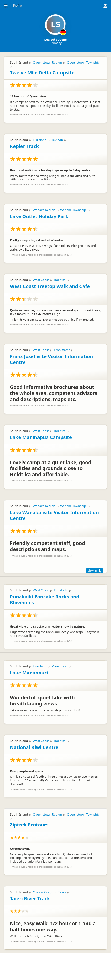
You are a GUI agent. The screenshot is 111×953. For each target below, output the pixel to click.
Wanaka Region (44, 210)
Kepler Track (24, 146)
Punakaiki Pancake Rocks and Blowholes (44, 599)
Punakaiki (61, 590)
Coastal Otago (43, 892)
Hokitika (60, 280)
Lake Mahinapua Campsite (41, 437)
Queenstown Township (83, 62)
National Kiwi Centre (34, 747)
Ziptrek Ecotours (29, 824)
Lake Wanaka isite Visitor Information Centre (54, 515)
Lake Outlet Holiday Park (39, 216)
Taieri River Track (30, 898)
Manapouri (59, 666)
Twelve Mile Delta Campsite (42, 72)
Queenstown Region (47, 62)
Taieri (62, 892)
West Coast (41, 280)
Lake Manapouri (29, 672)
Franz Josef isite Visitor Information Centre (51, 359)
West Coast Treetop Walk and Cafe (50, 286)
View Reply (94, 571)
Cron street (62, 350)
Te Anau (57, 140)
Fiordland (40, 140)
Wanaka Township (73, 210)
